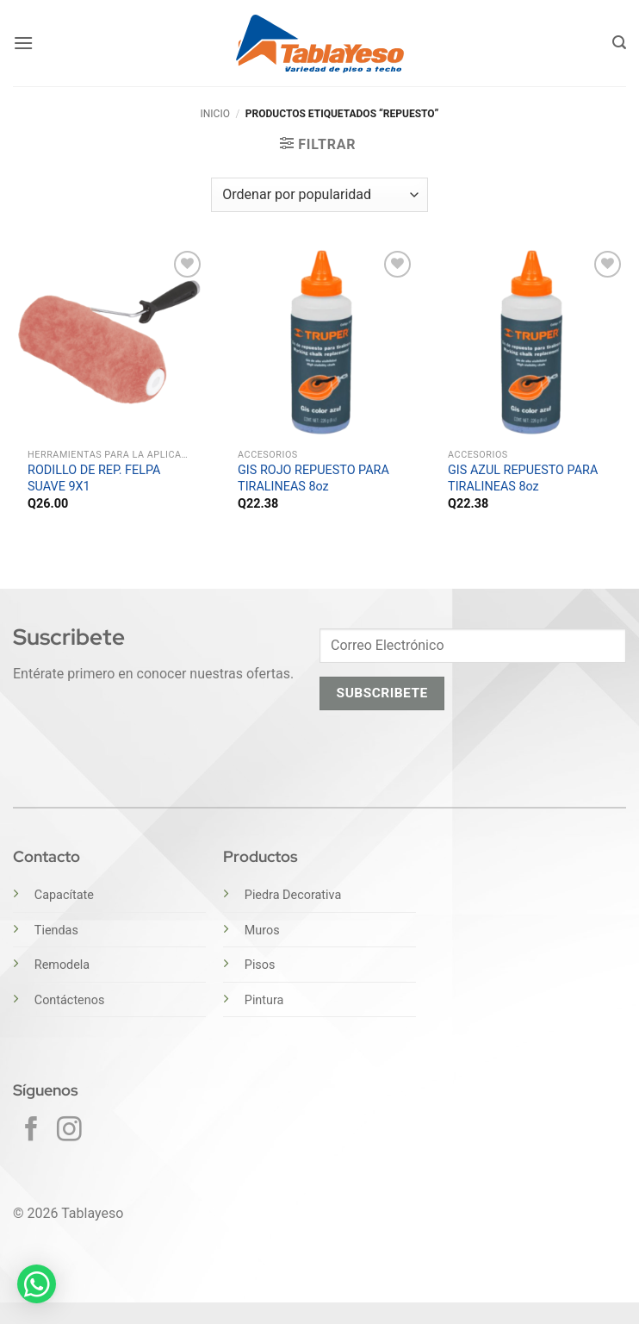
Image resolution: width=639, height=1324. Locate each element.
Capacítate (64, 895)
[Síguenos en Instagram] (69, 1131)
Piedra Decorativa (293, 895)
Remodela (62, 965)
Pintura (264, 1000)
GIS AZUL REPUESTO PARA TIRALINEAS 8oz (523, 478)
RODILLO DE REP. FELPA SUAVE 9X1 (94, 478)
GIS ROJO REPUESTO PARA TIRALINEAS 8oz (313, 478)
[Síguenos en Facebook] (31, 1131)
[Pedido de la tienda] (319, 195)
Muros (262, 930)
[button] (23, 43)
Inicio (214, 114)
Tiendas (56, 930)
